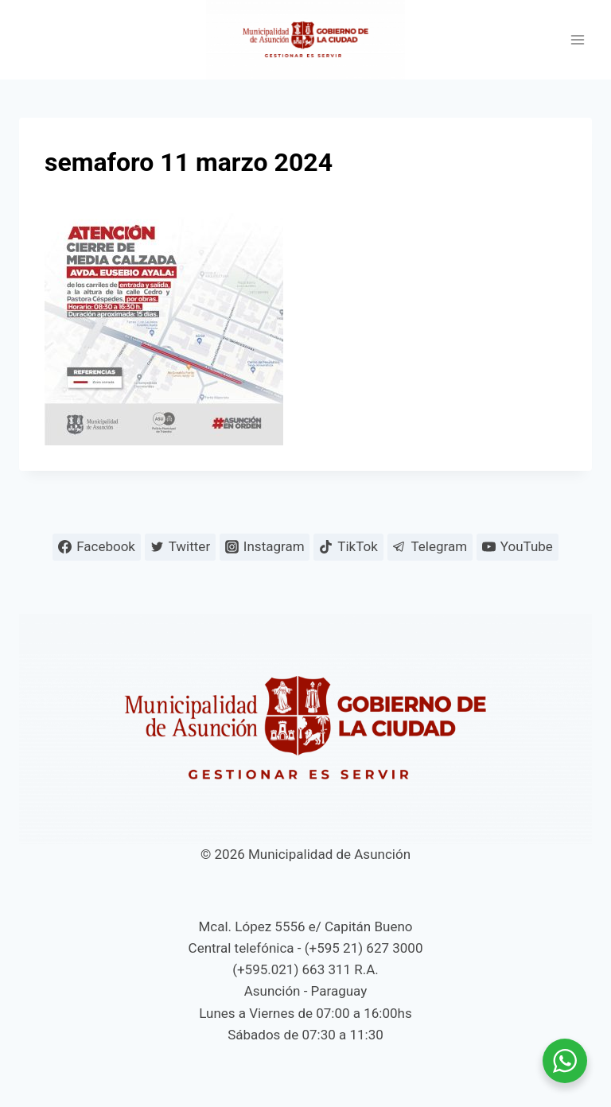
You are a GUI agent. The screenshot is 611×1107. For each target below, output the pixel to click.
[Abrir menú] (577, 40)
